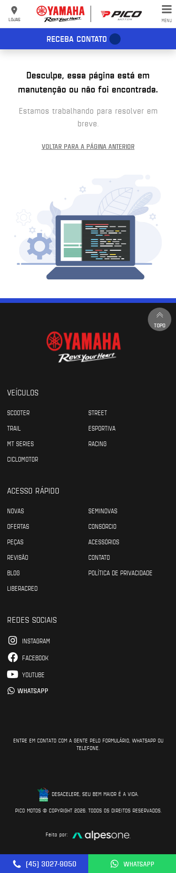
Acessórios (103, 541)
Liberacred (22, 588)
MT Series (20, 443)
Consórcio (102, 526)
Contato (99, 557)
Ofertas (18, 526)
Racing (97, 443)
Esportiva (101, 428)
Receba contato (76, 38)
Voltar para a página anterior (88, 146)
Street (97, 412)
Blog (13, 572)
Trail (14, 428)
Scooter (18, 412)
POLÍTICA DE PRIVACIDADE (120, 572)
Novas (15, 510)
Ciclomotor (22, 459)
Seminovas (102, 510)
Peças (15, 541)
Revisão (17, 557)
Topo (159, 319)
